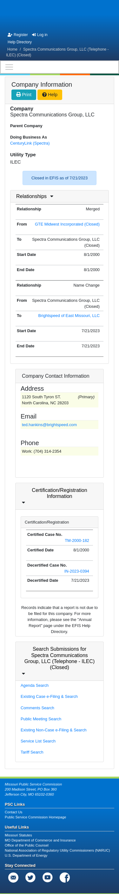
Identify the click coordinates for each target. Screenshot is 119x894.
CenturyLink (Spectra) (30, 143)
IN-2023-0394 (76, 571)
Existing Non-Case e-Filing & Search (54, 730)
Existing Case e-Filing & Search (49, 696)
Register (18, 35)
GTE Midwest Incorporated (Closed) (67, 224)
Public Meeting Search (41, 719)
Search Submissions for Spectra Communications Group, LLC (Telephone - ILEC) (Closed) (59, 658)
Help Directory (20, 42)
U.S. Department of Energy (26, 855)
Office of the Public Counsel (27, 845)
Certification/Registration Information (59, 493)
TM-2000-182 (77, 540)
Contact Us (13, 812)
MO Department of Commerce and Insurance (40, 840)
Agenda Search (35, 685)
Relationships (31, 196)
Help (49, 94)
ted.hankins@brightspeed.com (49, 424)
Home (12, 49)
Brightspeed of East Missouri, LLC (69, 315)
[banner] (59, 15)
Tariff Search (32, 752)
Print (23, 94)
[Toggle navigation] (59, 67)
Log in (40, 35)
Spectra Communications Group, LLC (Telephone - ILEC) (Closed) (57, 52)
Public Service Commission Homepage (35, 817)
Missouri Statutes (18, 835)
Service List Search (38, 741)
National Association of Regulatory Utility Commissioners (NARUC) (57, 850)
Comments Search (37, 707)
